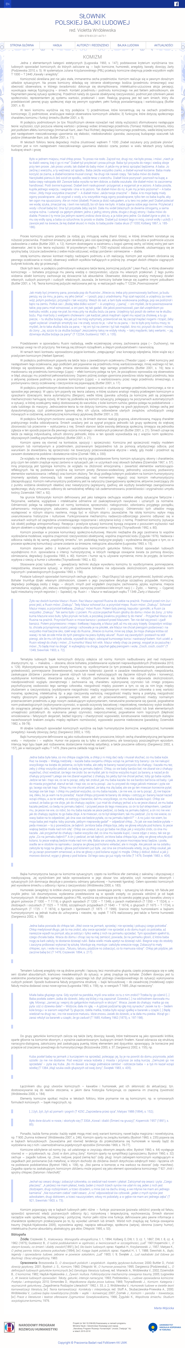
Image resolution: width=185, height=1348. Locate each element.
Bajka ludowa (128, 45)
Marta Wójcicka (164, 1308)
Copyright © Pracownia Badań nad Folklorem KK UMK (92, 1342)
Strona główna (22, 45)
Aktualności (163, 45)
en (7, 4)
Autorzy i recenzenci (93, 45)
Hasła (57, 45)
